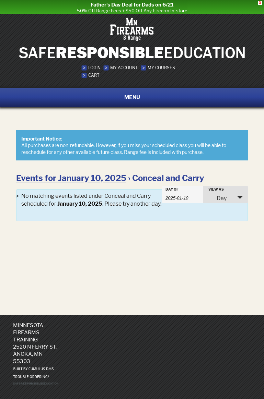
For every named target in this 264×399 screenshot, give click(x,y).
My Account (124, 64)
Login (94, 64)
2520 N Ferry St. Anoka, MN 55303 (35, 350)
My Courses (161, 64)
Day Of (172, 186)
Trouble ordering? (31, 373)
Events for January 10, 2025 (71, 175)
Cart (94, 71)
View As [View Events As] (216, 186)
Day (217, 195)
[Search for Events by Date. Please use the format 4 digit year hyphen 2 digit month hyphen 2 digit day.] (182, 194)
